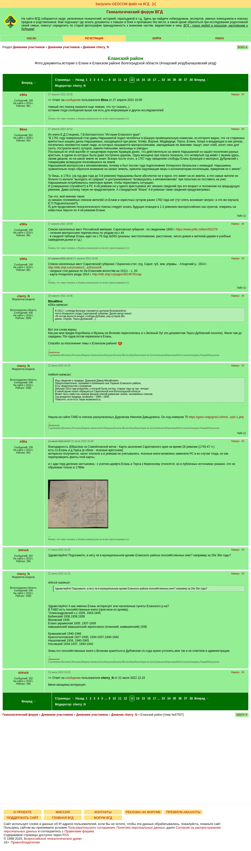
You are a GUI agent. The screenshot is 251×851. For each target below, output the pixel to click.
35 (174, 80)
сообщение (73, 100)
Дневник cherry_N (96, 47)
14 (137, 80)
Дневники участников (29, 47)
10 (114, 80)
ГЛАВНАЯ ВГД (63, 818)
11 (119, 80)
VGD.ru (31, 38)
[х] (154, 4)
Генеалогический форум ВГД (134, 12)
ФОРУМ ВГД (103, 818)
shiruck (23, 550)
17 (154, 80)
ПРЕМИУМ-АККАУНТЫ (183, 812)
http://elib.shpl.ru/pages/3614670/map (116, 274)
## (242, 94)
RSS (66, 835)
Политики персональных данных (140, 827)
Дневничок (54, 352)
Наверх (235, 94)
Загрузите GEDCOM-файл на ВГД (122, 4)
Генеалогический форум (20, 714)
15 (143, 80)
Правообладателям (25, 842)
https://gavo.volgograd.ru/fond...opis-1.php (216, 417)
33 (163, 80)
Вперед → (29, 82)
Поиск (219, 38)
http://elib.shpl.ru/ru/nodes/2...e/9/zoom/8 (74, 267)
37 (185, 80)
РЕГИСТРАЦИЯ (94, 38)
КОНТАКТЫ (103, 812)
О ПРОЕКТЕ (22, 812)
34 (168, 80)
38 (191, 80)
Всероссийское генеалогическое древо (53, 838)
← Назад (78, 80)
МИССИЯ (63, 812)
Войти (156, 38)
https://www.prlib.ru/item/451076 (197, 229)
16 (149, 80)
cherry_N (79, 85)
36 (180, 80)
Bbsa (23, 129)
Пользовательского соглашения (91, 827)
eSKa (23, 95)
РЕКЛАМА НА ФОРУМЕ (143, 812)
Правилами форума (79, 831)
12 (125, 80)
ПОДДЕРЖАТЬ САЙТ (22, 818)
